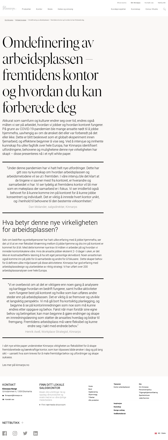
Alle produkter (93, 400)
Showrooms (121, 3)
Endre (164, 433)
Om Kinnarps (135, 3)
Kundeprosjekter (118, 9)
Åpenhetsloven (144, 395)
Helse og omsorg (65, 9)
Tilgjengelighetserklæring (148, 393)
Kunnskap (135, 9)
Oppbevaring (93, 392)
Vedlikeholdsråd (120, 414)
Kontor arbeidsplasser (122, 387)
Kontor (39, 9)
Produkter (26, 9)
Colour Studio (152, 9)
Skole (50, 9)
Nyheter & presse (20, 20)
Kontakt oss (149, 3)
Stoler (90, 386)
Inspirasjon (118, 403)
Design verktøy (119, 410)
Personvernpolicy (145, 390)
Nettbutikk (162, 3)
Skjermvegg (92, 395)
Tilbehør (91, 397)
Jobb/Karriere (144, 398)
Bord (90, 389)
